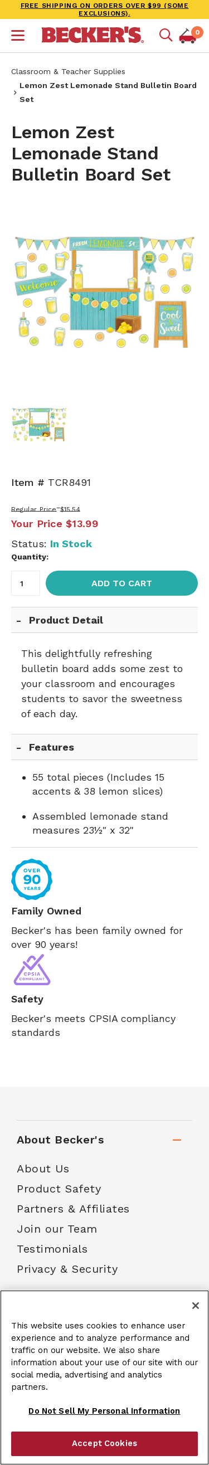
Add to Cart (121, 583)
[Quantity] (25, 583)
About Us (43, 1168)
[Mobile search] (166, 35)
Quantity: (29, 556)
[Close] (195, 1305)
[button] (18, 36)
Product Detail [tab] (66, 620)
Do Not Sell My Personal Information (104, 1411)
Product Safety (59, 1188)
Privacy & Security (67, 1269)
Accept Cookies (104, 1443)
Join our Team (57, 1228)
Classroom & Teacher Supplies (68, 71)
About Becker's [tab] (60, 1139)
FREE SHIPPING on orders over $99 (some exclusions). (105, 9)
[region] (104, 1377)
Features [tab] (51, 747)
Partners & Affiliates (73, 1208)
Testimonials (52, 1248)
